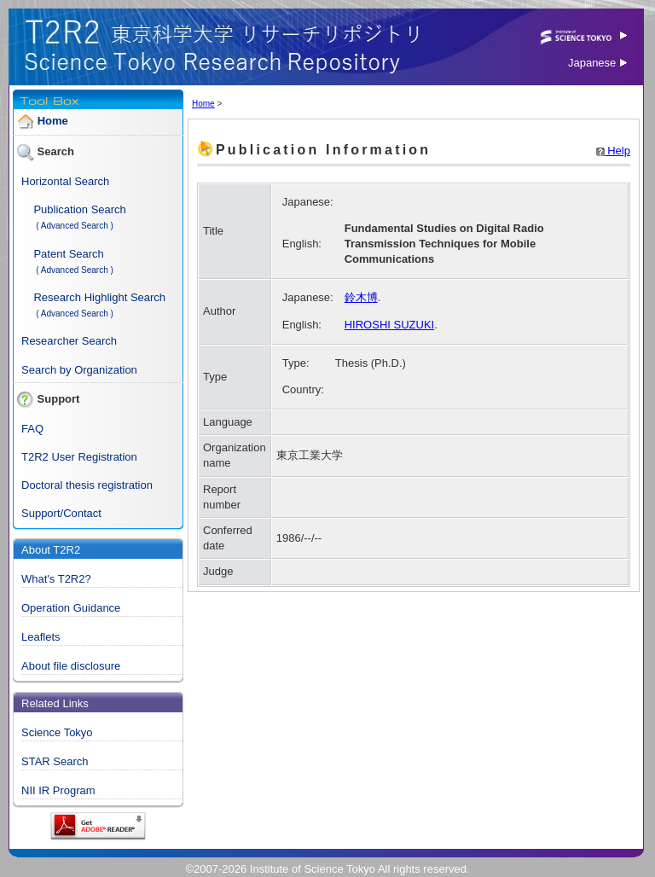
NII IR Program (58, 790)
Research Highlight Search (99, 297)
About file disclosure (70, 665)
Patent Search (68, 253)
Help (613, 150)
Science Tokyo (57, 732)
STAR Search (55, 761)
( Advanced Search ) (74, 225)
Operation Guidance (70, 607)
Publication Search (79, 209)
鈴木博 (361, 297)
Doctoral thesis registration (87, 485)
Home (53, 120)
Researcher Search (69, 340)
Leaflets (41, 636)
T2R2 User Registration (79, 456)
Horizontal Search (65, 181)
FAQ (32, 428)
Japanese (597, 62)
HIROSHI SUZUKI (389, 324)
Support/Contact (61, 513)
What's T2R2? (56, 578)
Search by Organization (79, 369)
